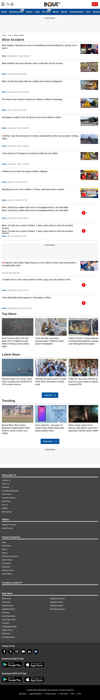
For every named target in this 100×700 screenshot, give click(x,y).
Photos (4, 549)
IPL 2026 (46, 12)
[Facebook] (4, 651)
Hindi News (6, 501)
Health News (7, 574)
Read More (50, 441)
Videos (29, 12)
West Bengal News (57, 609)
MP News (5, 613)
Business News (8, 570)
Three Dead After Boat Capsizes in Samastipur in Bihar (26, 298)
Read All (50, 395)
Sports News (7, 560)
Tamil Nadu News (9, 620)
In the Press (6, 494)
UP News (5, 623)
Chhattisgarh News (9, 627)
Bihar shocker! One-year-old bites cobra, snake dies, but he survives (32, 63)
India (37, 12)
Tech (88, 12)
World (55, 12)
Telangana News (56, 606)
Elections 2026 (16, 12)
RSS (79, 694)
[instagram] (16, 651)
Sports (64, 12)
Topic (10, 35)
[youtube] (23, 651)
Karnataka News (8, 637)
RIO (72, 694)
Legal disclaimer (35, 694)
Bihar (4, 56)
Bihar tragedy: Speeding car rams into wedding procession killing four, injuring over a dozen (39, 46)
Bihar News (6, 599)
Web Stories (6, 512)
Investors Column (9, 498)
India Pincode (7, 528)
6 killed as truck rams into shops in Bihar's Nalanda (24, 171)
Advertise (5, 487)
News (4, 35)
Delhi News (6, 602)
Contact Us (6, 480)
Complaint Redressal (10, 491)
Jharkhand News (8, 609)
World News (6, 546)
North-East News (8, 616)
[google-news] (35, 651)
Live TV (5, 505)
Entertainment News (10, 556)
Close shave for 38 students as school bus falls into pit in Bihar (30, 153)
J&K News (6, 634)
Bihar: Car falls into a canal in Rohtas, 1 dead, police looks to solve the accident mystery (37, 226)
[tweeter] (10, 651)
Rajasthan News (56, 602)
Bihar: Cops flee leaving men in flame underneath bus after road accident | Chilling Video (40, 137)
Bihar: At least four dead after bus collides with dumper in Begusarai (32, 81)
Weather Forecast (9, 525)
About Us (5, 484)
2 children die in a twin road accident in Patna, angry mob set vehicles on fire (36, 280)
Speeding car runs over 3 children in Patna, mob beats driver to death (33, 189)
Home (4, 12)
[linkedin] (29, 651)
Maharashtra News (57, 599)
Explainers (6, 567)
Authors (5, 508)
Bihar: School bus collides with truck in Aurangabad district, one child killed (35, 207)
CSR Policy (63, 694)
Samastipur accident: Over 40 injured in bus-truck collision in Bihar (31, 117)
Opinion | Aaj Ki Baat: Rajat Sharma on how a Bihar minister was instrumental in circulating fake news (39, 264)
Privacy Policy (50, 694)
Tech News (6, 563)
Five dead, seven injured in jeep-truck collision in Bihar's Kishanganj (32, 99)
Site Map (22, 694)
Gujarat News (7, 630)
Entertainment (76, 12)
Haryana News (7, 606)
